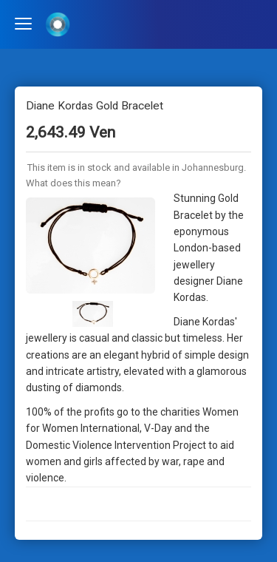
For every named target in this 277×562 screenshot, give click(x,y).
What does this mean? (73, 183)
